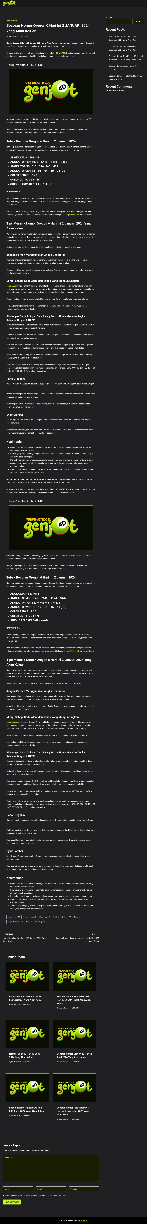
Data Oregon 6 (44, 917)
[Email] (51, 1188)
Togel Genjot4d (74, 917)
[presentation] (27, 976)
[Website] (84, 1188)
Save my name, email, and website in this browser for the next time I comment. (35, 1195)
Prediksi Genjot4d (59, 917)
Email (40, 1189)
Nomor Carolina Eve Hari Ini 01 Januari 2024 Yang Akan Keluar (26, 937)
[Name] (18, 1188)
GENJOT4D (60, 53)
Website (73, 1189)
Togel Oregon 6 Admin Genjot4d (33, 922)
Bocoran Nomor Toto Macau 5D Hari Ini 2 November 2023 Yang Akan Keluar (73, 1111)
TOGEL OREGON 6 (12, 21)
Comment (9, 1158)
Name (7, 1189)
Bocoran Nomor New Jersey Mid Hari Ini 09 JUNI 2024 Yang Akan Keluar (74, 1000)
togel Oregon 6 (72, 214)
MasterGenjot (13, 36)
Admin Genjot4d (13, 917)
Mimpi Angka (12, 286)
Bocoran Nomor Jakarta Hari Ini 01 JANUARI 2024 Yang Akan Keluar (76, 937)
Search (109, 17)
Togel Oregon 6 (13, 922)
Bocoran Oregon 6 (29, 917)
